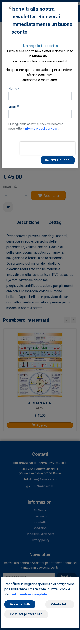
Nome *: (14, 89)
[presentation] (47, 148)
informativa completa (29, 594)
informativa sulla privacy (41, 128)
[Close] (10, 8)
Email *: (13, 106)
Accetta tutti (20, 604)
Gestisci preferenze (26, 614)
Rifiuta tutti (59, 604)
